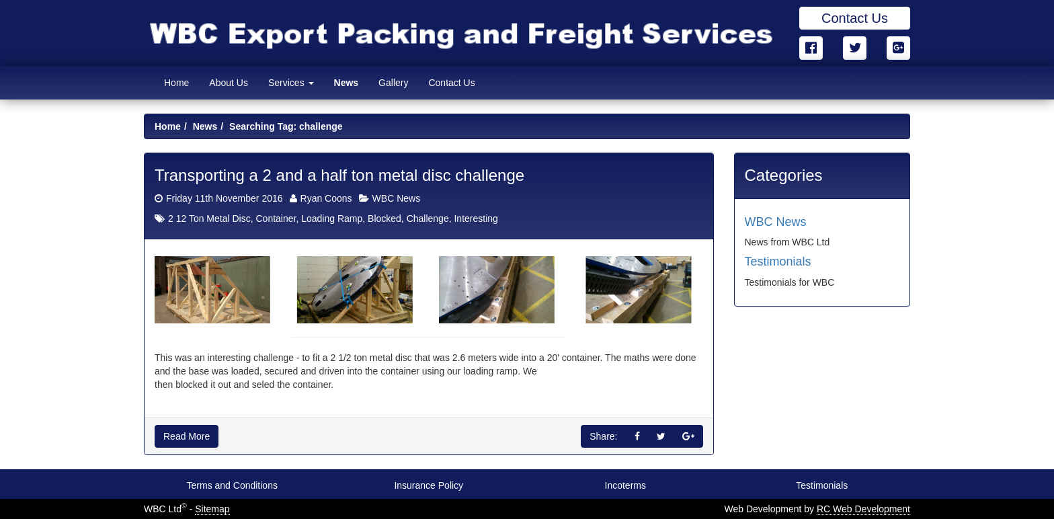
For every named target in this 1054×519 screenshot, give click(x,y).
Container (275, 218)
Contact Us (854, 18)
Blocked (384, 218)
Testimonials (778, 261)
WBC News (396, 198)
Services (291, 82)
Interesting (475, 218)
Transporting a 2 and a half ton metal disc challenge (339, 175)
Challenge (428, 218)
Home (176, 82)
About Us (228, 82)
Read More (186, 436)
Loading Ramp (331, 218)
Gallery (393, 82)
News (346, 82)
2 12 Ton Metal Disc (209, 218)
